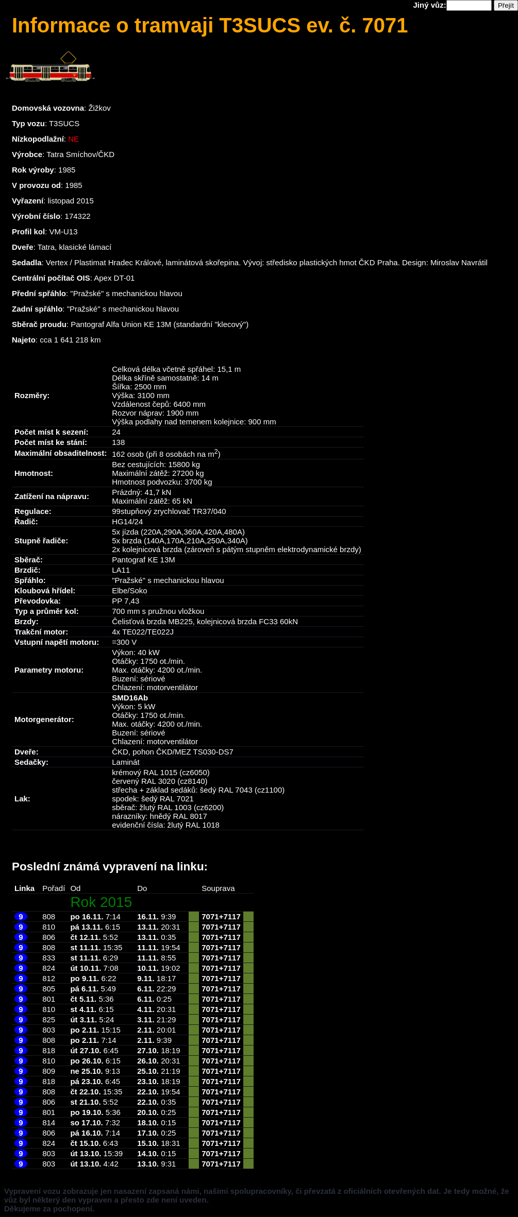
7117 (231, 916)
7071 (210, 916)
